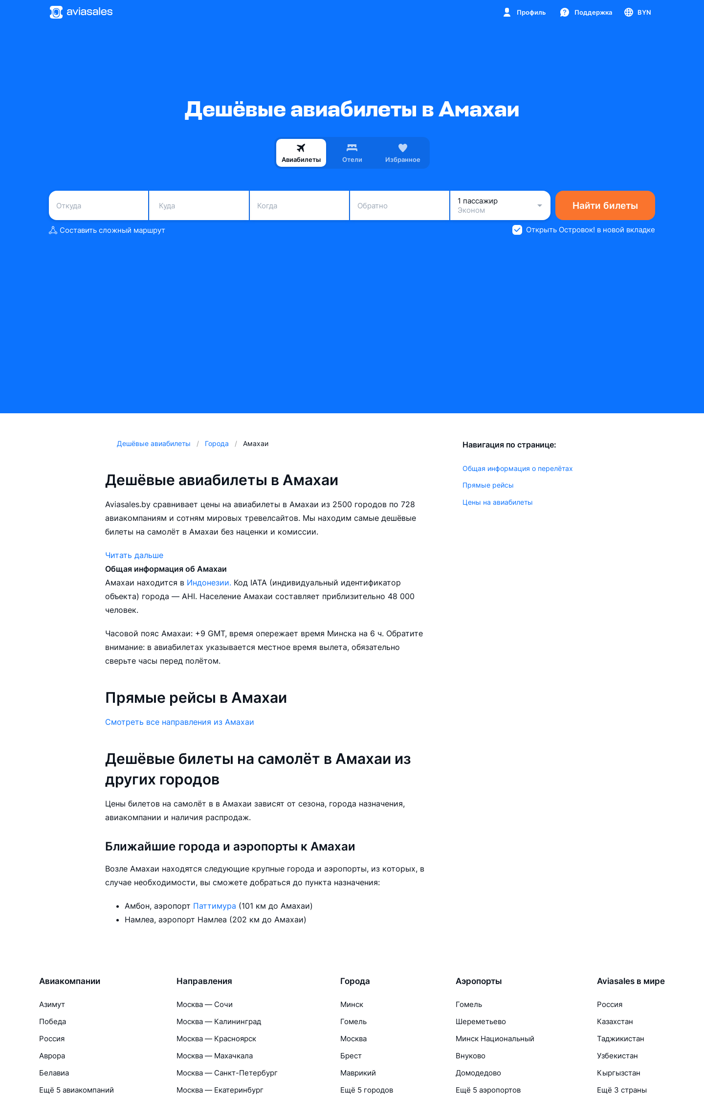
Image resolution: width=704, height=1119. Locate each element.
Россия (52, 1038)
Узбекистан (617, 1055)
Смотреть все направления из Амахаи (179, 722)
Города (355, 981)
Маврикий (358, 1072)
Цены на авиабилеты (497, 502)
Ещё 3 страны (622, 1090)
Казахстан (615, 1021)
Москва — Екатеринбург (220, 1090)
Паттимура (216, 906)
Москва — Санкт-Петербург (227, 1072)
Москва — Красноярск (216, 1038)
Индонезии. (210, 582)
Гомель (353, 1021)
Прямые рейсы (488, 485)
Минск (351, 1004)
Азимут (52, 1004)
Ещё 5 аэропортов (488, 1090)
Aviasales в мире (631, 981)
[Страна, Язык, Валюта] (637, 12)
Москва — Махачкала (214, 1055)
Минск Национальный (495, 1038)
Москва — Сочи (204, 1004)
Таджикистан (620, 1038)
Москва (353, 1038)
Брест (351, 1055)
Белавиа (54, 1072)
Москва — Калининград (218, 1021)
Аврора (52, 1055)
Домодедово (478, 1072)
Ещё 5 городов (366, 1090)
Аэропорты (479, 981)
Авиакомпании (69, 981)
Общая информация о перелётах (517, 468)
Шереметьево (481, 1021)
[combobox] (98, 205)
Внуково (470, 1055)
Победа (52, 1021)
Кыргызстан (618, 1072)
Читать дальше (134, 555)
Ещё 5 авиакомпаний (76, 1090)
